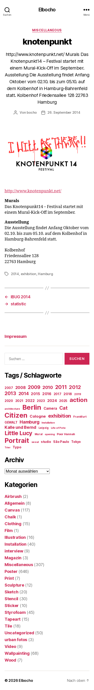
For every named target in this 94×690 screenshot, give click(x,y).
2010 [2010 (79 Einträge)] (47, 387)
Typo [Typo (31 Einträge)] (17, 447)
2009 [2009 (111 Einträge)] (34, 387)
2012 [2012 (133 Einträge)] (75, 387)
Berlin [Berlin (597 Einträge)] (31, 407)
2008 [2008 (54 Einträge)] (20, 387)
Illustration (15, 537)
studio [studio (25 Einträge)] (46, 442)
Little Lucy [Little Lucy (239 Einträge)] (18, 433)
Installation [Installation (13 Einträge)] (48, 422)
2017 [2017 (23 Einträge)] (57, 394)
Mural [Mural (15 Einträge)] (39, 434)
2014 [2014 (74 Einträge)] (23, 393)
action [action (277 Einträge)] (78, 399)
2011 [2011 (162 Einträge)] (61, 387)
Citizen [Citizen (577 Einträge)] (16, 415)
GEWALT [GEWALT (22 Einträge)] (11, 422)
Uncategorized (19, 632)
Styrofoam (15, 612)
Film (9, 530)
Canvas (12, 510)
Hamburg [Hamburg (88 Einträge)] (29, 422)
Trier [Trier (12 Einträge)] (7, 447)
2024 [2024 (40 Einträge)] (52, 400)
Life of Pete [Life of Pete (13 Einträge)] (58, 427)
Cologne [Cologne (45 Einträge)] (38, 416)
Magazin (13, 557)
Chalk (10, 516)
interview (14, 551)
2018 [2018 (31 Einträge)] (67, 394)
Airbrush (13, 496)
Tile (8, 626)
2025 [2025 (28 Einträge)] (63, 401)
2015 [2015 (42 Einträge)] (35, 393)
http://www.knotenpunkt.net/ (33, 191)
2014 (15, 274)
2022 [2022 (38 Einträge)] (29, 400)
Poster (11, 571)
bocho (32, 112)
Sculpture (14, 585)
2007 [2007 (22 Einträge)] (9, 388)
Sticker (12, 605)
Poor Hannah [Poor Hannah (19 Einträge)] (66, 434)
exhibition (28, 274)
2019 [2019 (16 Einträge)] (77, 394)
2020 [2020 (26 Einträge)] (9, 401)
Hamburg (45, 274)
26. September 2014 (63, 112)
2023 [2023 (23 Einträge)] (41, 401)
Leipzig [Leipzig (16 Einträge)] (44, 427)
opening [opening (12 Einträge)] (50, 434)
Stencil (11, 598)
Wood (10, 660)
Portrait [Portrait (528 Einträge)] (17, 440)
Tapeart (13, 619)
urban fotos (16, 639)
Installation (15, 544)
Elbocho (47, 9)
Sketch (11, 592)
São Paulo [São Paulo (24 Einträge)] (61, 442)
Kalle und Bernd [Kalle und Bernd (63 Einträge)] (20, 427)
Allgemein (15, 503)
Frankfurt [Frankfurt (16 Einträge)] (80, 416)
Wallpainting (17, 653)
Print (9, 578)
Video (10, 646)
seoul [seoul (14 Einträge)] (35, 442)
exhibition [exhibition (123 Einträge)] (59, 416)
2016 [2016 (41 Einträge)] (46, 393)
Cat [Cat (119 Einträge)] (63, 408)
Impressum (16, 336)
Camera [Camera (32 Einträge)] (50, 408)
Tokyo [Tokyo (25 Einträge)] (76, 442)
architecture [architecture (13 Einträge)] (12, 408)
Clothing (13, 523)
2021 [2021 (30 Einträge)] (19, 401)
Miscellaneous (47, 30)
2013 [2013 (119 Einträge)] (10, 393)
